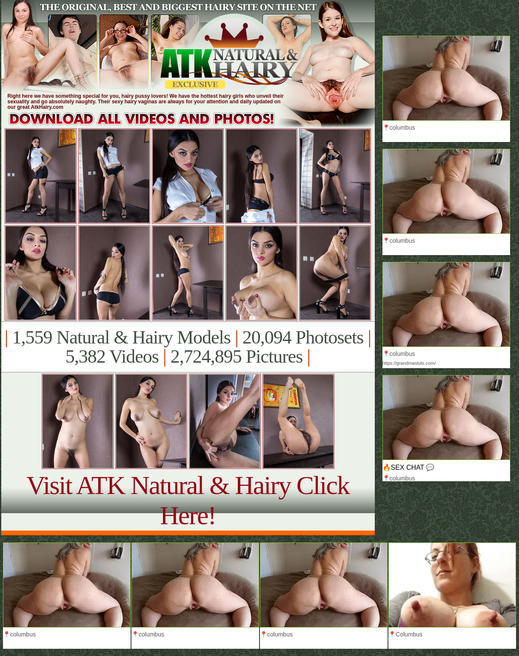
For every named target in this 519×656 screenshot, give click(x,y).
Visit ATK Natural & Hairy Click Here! (187, 500)
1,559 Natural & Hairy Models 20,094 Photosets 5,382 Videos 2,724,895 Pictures (188, 347)
